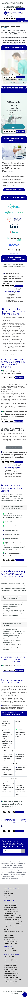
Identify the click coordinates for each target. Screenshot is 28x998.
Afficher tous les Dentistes (14, 448)
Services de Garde (9, 900)
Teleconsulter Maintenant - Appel (14, 126)
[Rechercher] (23, 851)
